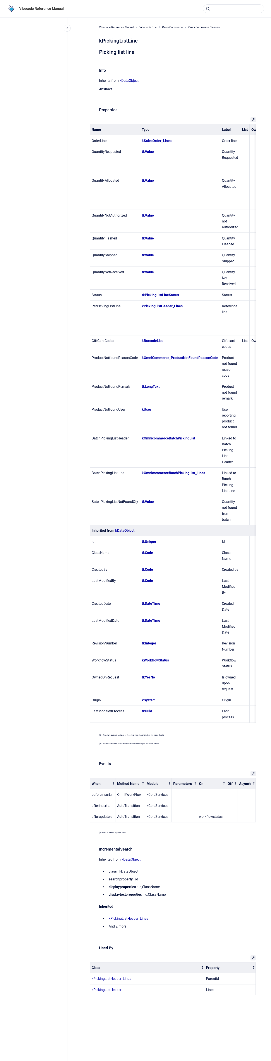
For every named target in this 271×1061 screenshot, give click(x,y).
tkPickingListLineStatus (160, 295)
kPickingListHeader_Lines (162, 306)
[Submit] (207, 8)
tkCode (147, 553)
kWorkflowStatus (155, 660)
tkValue (148, 152)
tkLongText (151, 386)
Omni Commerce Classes (204, 27)
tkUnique (149, 542)
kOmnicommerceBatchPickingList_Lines (173, 473)
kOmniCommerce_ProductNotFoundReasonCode (180, 358)
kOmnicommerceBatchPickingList (168, 438)
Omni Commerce (172, 27)
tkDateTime (151, 603)
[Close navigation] (67, 28)
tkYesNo (148, 677)
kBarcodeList (152, 341)
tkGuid (147, 711)
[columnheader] (102, 783)
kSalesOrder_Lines (157, 141)
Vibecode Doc (148, 27)
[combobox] (233, 9)
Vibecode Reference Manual (41, 9)
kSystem (149, 700)
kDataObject (129, 81)
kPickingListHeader (106, 990)
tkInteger (149, 643)
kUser (146, 409)
